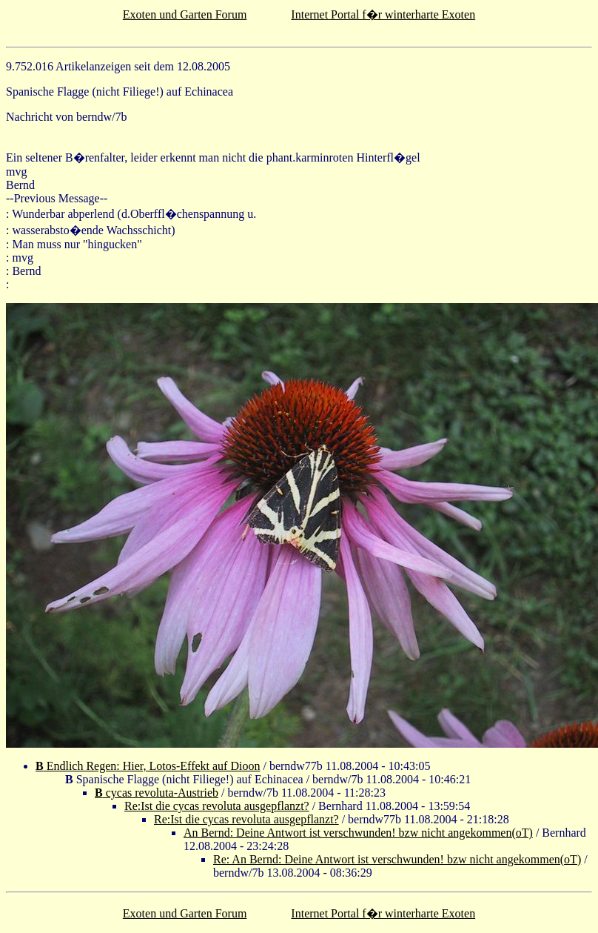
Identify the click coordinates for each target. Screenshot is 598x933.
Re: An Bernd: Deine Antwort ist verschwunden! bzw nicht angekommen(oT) (397, 859)
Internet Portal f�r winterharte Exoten (383, 14)
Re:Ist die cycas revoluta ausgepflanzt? (216, 806)
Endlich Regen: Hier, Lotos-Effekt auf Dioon (148, 766)
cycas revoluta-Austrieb (156, 792)
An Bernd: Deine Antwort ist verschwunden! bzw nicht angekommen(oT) (358, 832)
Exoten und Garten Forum (185, 14)
